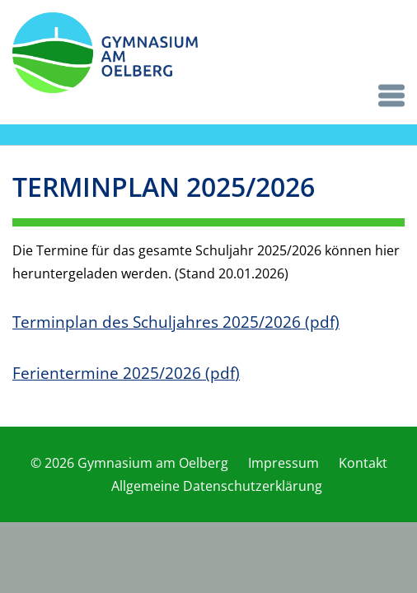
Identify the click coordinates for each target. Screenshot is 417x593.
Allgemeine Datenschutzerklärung (216, 486)
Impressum (283, 463)
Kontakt (363, 463)
